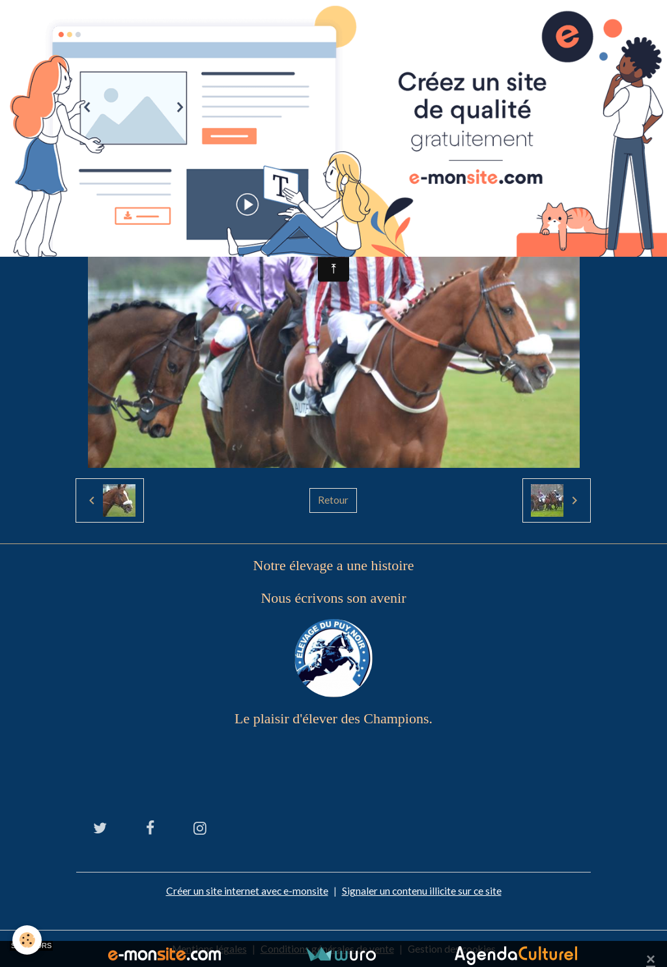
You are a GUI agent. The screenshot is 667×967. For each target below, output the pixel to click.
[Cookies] (27, 940)
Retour (333, 500)
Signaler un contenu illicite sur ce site (422, 890)
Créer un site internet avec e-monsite (246, 890)
